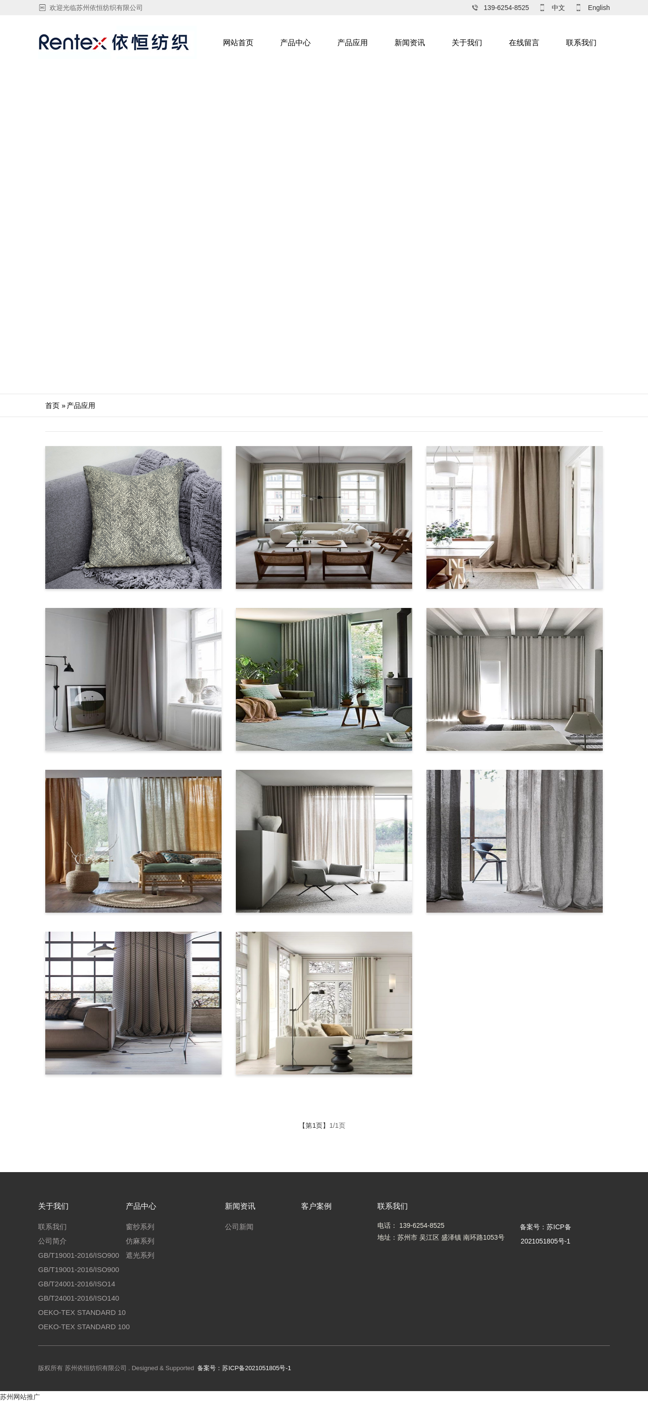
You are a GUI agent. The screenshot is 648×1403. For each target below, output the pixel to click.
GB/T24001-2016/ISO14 (76, 1284)
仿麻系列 (140, 1241)
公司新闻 (239, 1227)
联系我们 (581, 43)
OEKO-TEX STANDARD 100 (84, 1327)
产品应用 (352, 43)
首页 (52, 405)
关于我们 (467, 43)
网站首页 (238, 43)
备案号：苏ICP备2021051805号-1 (244, 1368)
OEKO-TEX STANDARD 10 (82, 1312)
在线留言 (524, 43)
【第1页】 (314, 1125)
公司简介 (52, 1241)
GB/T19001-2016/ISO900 (78, 1255)
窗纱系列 (140, 1227)
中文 (558, 7)
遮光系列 (140, 1255)
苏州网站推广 (20, 1397)
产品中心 (295, 43)
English (599, 7)
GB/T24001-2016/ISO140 (78, 1298)
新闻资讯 (410, 43)
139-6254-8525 (506, 7)
